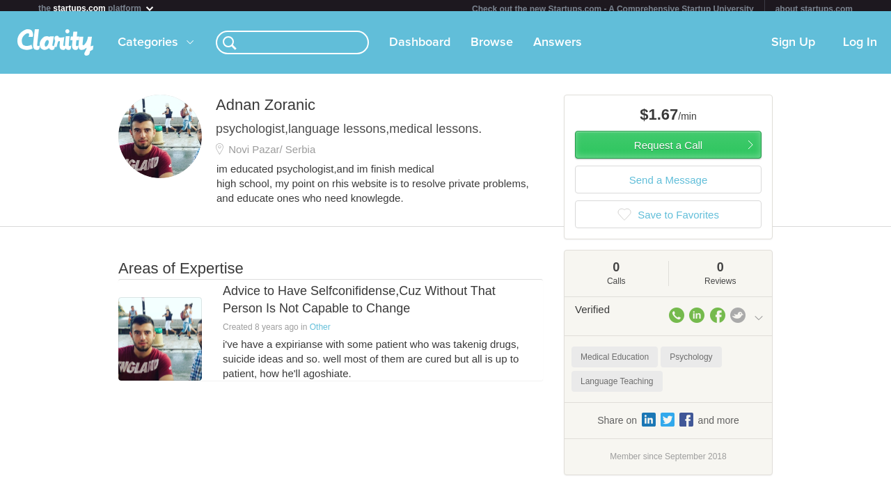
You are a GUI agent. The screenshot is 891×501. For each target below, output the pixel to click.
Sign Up (793, 48)
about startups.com (814, 9)
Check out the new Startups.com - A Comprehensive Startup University (613, 9)
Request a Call (668, 151)
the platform (96, 8)
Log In (860, 48)
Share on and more (668, 425)
